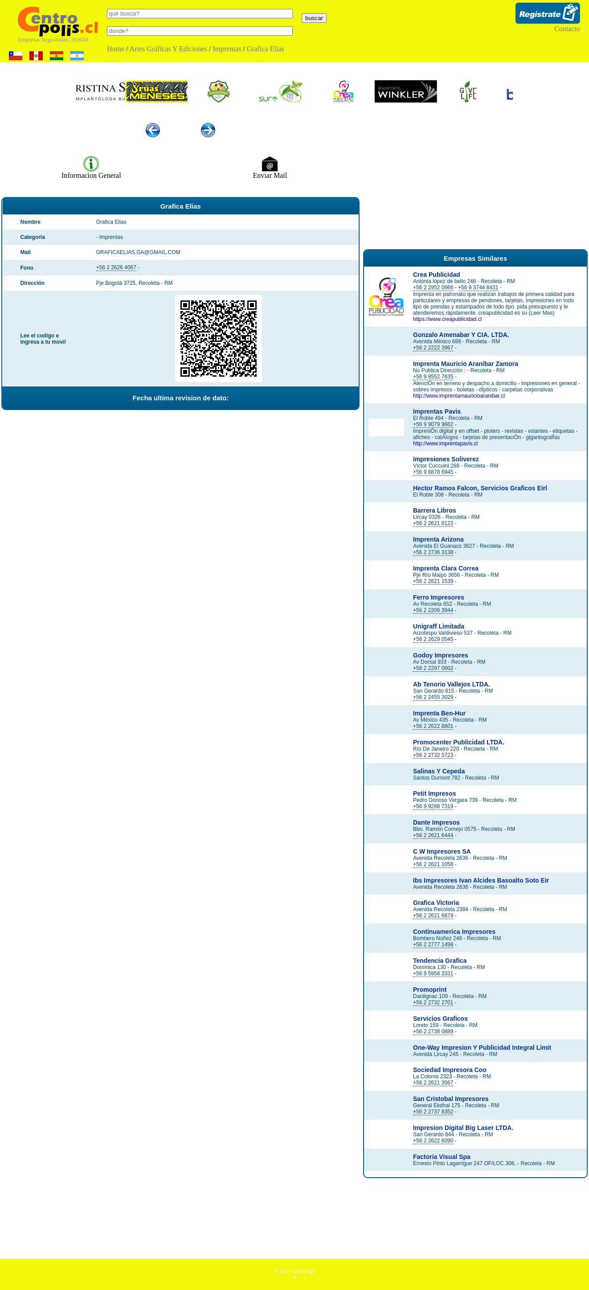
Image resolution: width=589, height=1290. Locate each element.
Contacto (567, 29)
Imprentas (227, 49)
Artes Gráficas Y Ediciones (168, 49)
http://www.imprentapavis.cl (445, 443)
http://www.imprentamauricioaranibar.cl (459, 396)
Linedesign (303, 1271)
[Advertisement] (475, 177)
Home (115, 49)
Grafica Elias (265, 49)
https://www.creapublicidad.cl (447, 319)
